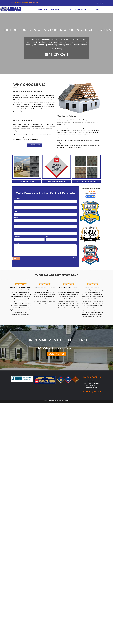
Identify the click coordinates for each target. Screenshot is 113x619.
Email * (16, 211)
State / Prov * (17, 236)
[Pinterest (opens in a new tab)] (110, 9)
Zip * (47, 236)
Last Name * (17, 205)
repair (39, 127)
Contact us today (89, 145)
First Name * (17, 198)
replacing (34, 127)
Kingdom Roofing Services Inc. (90, 189)
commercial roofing (28, 98)
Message (16, 243)
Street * (16, 224)
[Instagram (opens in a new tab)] (100, 3)
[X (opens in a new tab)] (104, 9)
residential (17, 98)
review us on (90, 196)
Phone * (16, 217)
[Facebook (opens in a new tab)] (98, 3)
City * (15, 230)
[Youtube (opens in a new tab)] (102, 3)
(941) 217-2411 (34, 2)
